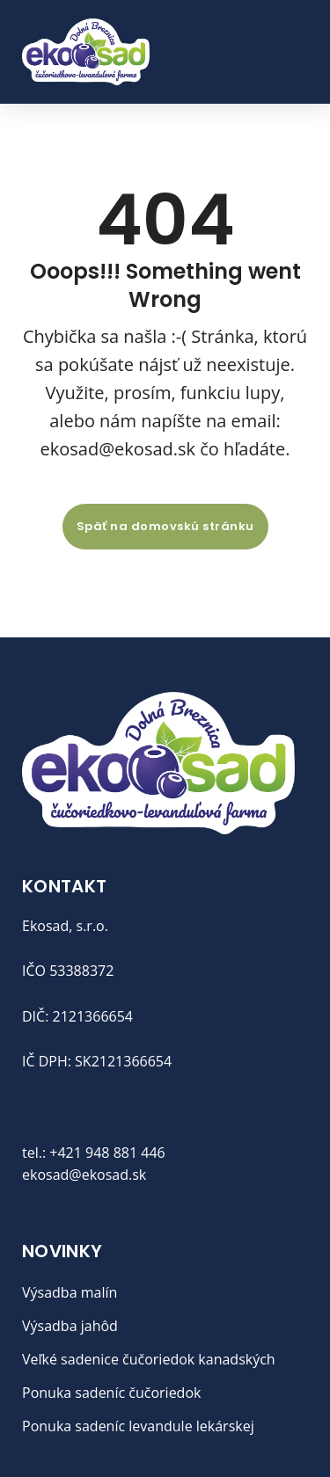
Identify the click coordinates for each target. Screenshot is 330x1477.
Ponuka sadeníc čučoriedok (111, 1392)
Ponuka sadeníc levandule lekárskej (138, 1426)
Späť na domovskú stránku (165, 526)
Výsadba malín (69, 1292)
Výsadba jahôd (70, 1325)
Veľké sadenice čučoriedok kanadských (148, 1359)
